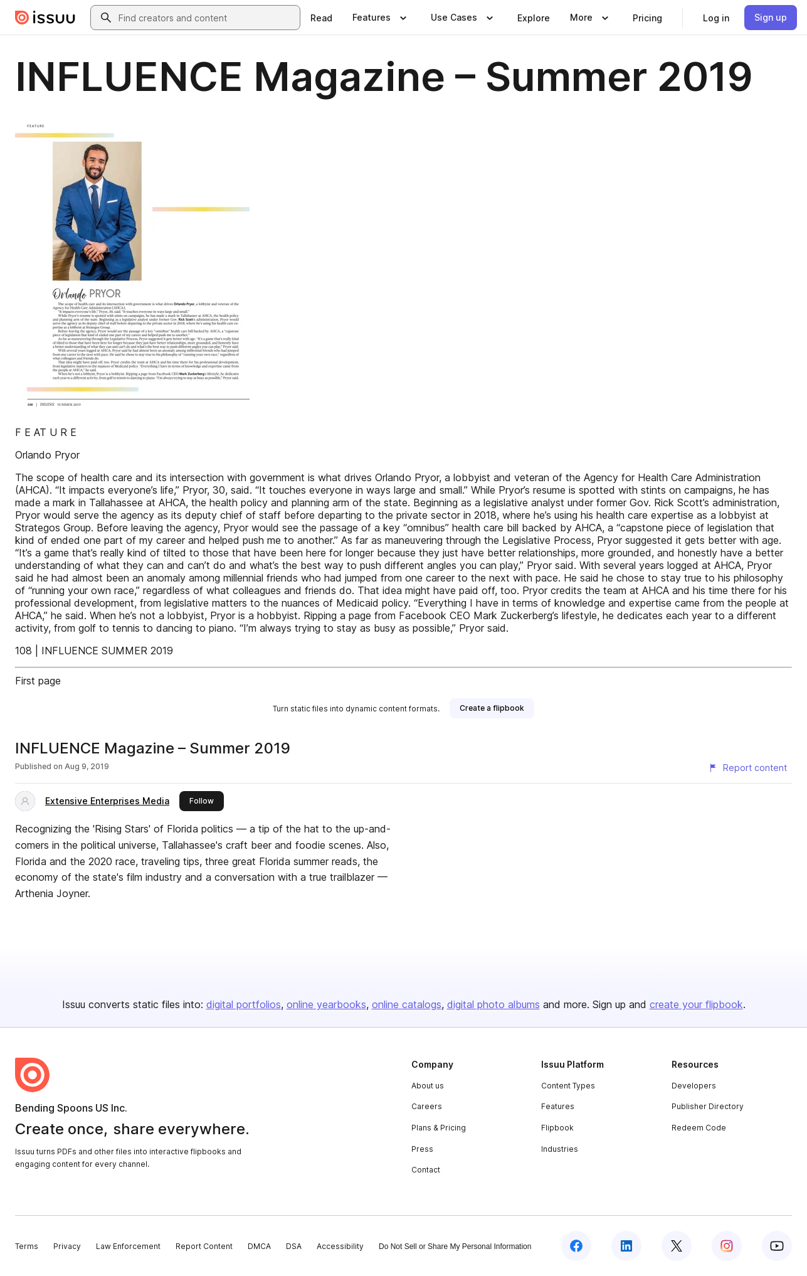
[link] (321, 17)
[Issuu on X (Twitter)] (677, 1246)
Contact (425, 1169)
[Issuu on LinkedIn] (626, 1246)
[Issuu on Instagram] (727, 1246)
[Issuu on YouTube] (777, 1246)
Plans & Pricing (438, 1127)
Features (557, 1106)
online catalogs (406, 1004)
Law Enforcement (128, 1246)
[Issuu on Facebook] (576, 1246)
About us (427, 1085)
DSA (294, 1246)
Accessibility (340, 1246)
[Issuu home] (45, 17)
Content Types (568, 1085)
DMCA (259, 1246)
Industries (559, 1149)
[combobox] (207, 17)
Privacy (67, 1246)
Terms (26, 1246)
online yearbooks (326, 1004)
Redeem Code (699, 1127)
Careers (426, 1106)
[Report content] (747, 767)
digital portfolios (243, 1004)
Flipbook (557, 1127)
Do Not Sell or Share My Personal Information (455, 1246)
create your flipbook (696, 1004)
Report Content (204, 1246)
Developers (694, 1085)
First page (38, 680)
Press (422, 1149)
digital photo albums (493, 1004)
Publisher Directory (708, 1106)
